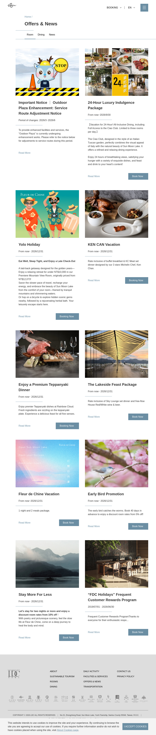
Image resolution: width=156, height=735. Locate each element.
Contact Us (124, 684)
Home (28, 16)
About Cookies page (67, 730)
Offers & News (92, 694)
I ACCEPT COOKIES (135, 726)
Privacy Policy (125, 689)
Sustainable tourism (62, 689)
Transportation (93, 699)
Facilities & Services (95, 689)
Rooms (54, 694)
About (53, 684)
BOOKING (114, 7)
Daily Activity (91, 684)
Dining (53, 699)
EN (131, 7)
